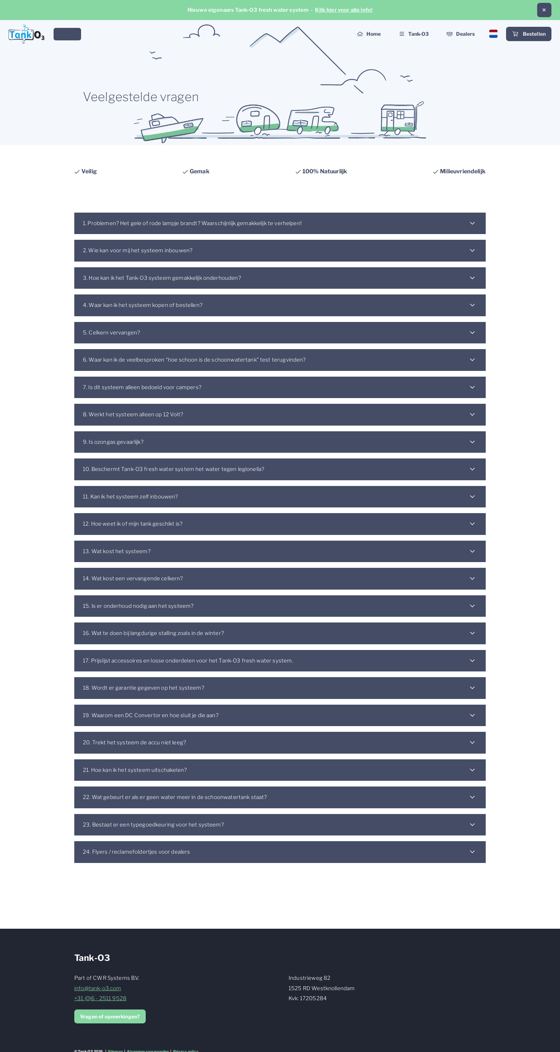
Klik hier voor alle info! (343, 10)
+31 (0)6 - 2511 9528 (100, 998)
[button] (544, 10)
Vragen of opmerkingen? (110, 1016)
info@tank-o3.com (97, 988)
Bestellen (529, 34)
